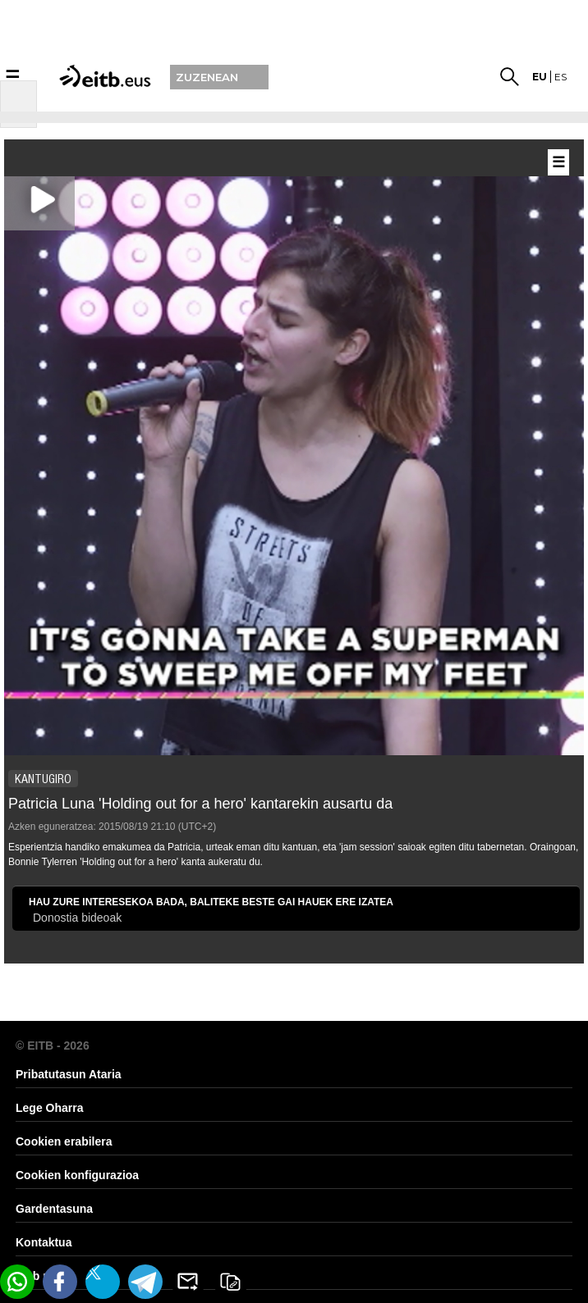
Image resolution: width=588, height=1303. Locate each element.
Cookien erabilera (64, 1141)
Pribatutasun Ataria (69, 1074)
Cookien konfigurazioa (77, 1175)
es (560, 77)
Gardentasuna (54, 1208)
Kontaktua (43, 1242)
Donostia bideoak (77, 917)
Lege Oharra (49, 1107)
